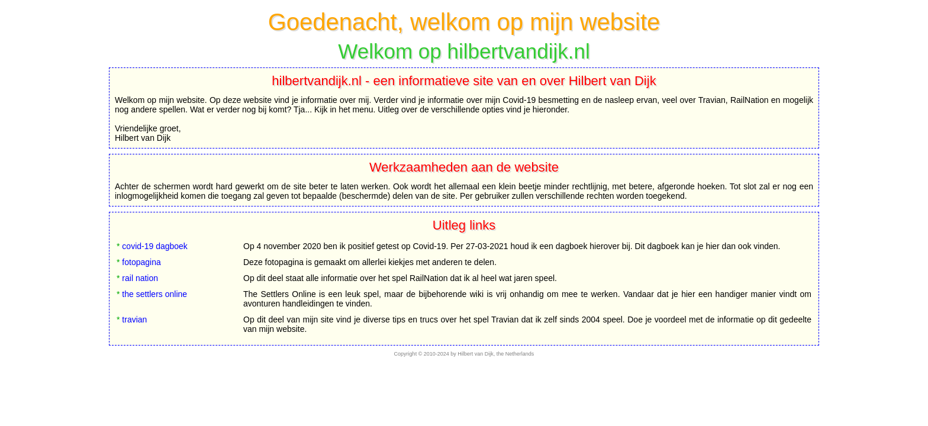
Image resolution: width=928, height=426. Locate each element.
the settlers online (154, 294)
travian (134, 319)
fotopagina (141, 262)
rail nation (140, 278)
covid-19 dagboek (155, 246)
